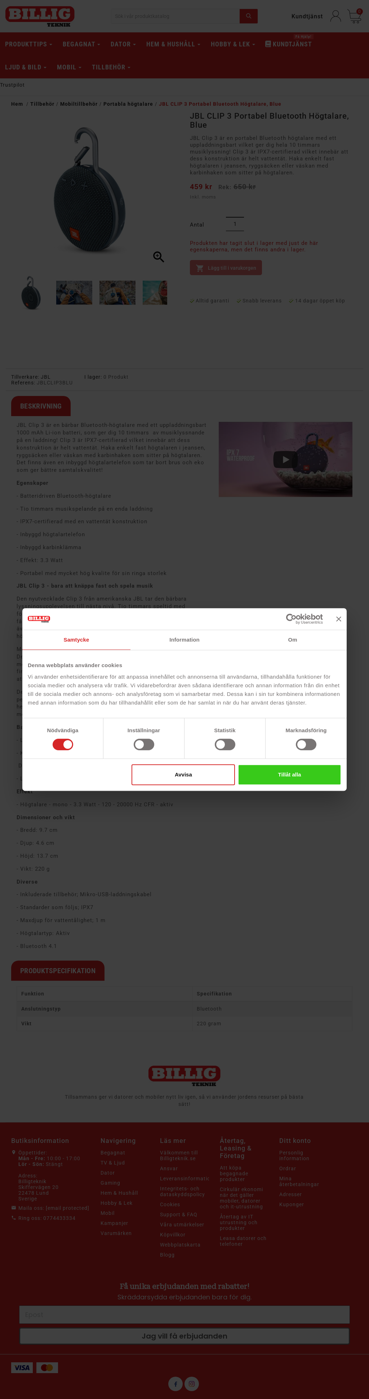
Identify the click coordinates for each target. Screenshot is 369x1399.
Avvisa (183, 774)
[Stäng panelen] (338, 618)
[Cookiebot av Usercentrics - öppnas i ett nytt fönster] (291, 619)
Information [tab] (184, 640)
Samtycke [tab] (76, 640)
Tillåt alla (289, 774)
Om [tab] (292, 640)
